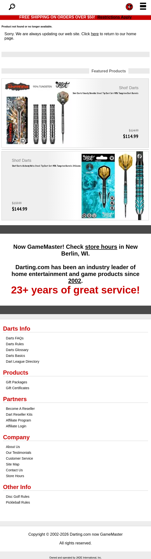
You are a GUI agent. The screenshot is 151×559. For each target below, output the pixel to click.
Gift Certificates (17, 388)
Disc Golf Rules (17, 497)
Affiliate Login (16, 426)
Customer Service (19, 458)
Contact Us (14, 470)
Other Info (17, 487)
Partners (15, 399)
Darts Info (16, 328)
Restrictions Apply (114, 17)
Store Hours (15, 476)
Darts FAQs (14, 338)
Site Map (12, 464)
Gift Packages (16, 382)
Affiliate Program (18, 420)
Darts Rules (15, 344)
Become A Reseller (20, 409)
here (95, 34)
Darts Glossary (17, 350)
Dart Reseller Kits (19, 414)
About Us (13, 447)
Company (16, 437)
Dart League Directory (22, 361)
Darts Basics (15, 356)
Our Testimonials (18, 453)
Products (15, 372)
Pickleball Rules (18, 502)
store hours (101, 246)
